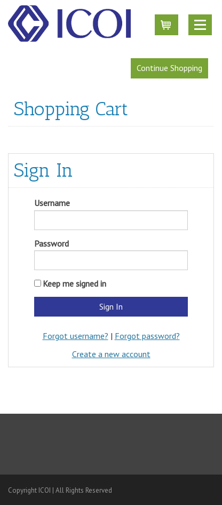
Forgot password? (147, 335)
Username (52, 203)
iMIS (69, 23)
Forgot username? (75, 335)
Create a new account (111, 354)
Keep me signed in (74, 283)
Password (51, 243)
